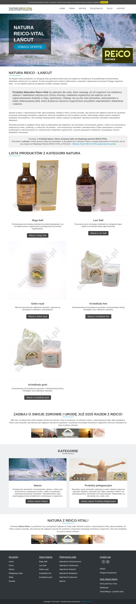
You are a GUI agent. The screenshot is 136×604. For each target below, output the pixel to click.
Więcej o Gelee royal (37, 316)
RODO (102, 569)
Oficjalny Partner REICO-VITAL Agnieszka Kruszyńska (94, 144)
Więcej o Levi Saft (98, 233)
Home (62, 8)
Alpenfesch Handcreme (68, 566)
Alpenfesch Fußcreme (68, 577)
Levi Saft (42, 566)
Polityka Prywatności (108, 573)
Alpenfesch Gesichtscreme (70, 562)
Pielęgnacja (96, 8)
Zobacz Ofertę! (30, 46)
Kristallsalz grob (45, 577)
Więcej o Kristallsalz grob (37, 397)
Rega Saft (43, 562)
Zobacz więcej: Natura (38, 501)
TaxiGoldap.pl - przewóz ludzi (112, 592)
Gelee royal (43, 569)
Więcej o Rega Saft (37, 235)
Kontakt (121, 8)
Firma (72, 8)
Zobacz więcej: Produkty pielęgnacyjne (98, 501)
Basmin (62, 581)
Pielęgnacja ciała (15, 573)
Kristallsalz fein (45, 573)
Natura (82, 8)
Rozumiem (104, 2)
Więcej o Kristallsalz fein (98, 316)
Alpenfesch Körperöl (67, 569)
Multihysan (104, 588)
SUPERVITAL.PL (86, 601)
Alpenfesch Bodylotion (68, 573)
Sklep (110, 8)
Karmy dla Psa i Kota (108, 584)
